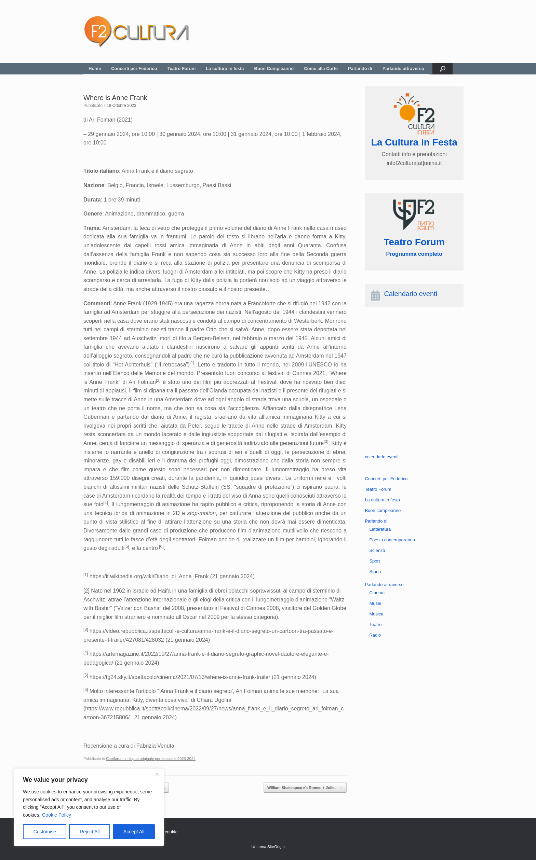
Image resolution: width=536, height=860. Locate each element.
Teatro (375, 624)
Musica (376, 613)
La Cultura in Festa (414, 142)
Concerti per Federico (134, 68)
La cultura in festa (225, 68)
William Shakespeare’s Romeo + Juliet (305, 788)
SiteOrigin (276, 847)
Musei (375, 603)
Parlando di (360, 68)
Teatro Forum (182, 68)
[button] (442, 68)
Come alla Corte (321, 68)
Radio (375, 635)
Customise (45, 831)
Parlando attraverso (403, 68)
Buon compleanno (383, 510)
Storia (375, 571)
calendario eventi (381, 456)
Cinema (377, 592)
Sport (374, 561)
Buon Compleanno (274, 68)
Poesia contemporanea (392, 539)
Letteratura (380, 529)
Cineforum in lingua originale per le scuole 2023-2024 (151, 759)
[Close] (157, 774)
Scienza (377, 550)
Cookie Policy (56, 815)
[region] (89, 807)
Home (95, 68)
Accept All (133, 831)
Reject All (89, 831)
